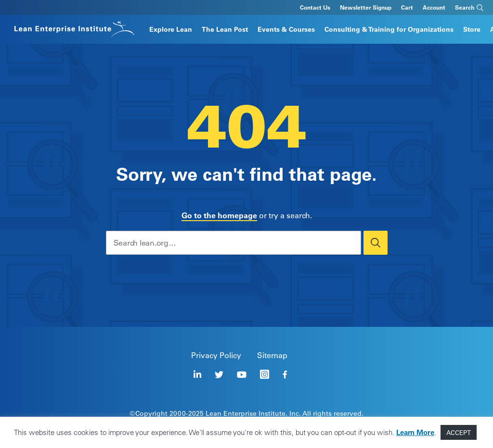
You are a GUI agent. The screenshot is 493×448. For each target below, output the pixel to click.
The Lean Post (225, 29)
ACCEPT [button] (458, 432)
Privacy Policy (216, 355)
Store (471, 29)
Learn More (415, 432)
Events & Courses (286, 29)
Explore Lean (170, 29)
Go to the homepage (219, 215)
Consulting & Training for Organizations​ (389, 29)
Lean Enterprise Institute (245, 413)
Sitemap (272, 355)
